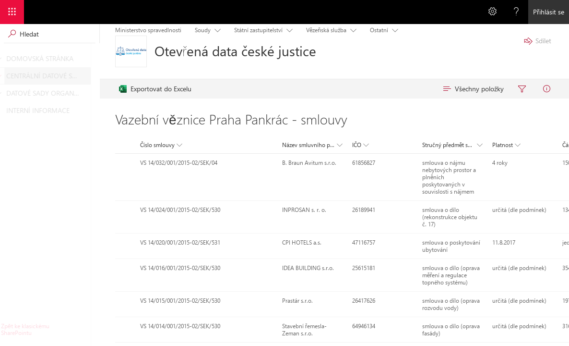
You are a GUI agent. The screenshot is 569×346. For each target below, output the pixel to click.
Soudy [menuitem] (203, 30)
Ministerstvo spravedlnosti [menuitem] (148, 30)
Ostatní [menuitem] (379, 30)
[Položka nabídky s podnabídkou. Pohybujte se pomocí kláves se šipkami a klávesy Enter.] (216, 29)
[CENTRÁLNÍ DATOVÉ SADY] (6, 76)
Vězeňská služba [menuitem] (326, 30)
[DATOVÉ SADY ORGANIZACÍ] (6, 93)
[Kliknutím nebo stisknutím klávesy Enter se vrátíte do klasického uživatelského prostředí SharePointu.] (49, 329)
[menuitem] (155, 89)
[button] (160, 145)
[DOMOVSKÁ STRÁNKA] (6, 58)
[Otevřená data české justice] (131, 51)
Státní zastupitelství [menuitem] (258, 30)
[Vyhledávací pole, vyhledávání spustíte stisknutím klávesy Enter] (49, 33)
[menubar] (338, 89)
